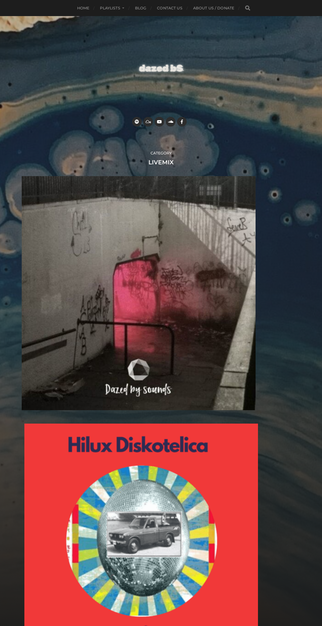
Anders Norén (171, 592)
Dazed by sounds (171, 580)
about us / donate (213, 8)
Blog (141, 8)
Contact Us (169, 8)
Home (83, 8)
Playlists (110, 8)
